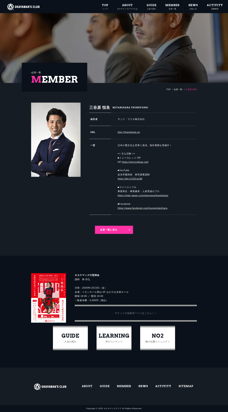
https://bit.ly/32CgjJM (130, 179)
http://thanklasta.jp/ (129, 132)
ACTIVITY (163, 386)
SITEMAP (186, 386)
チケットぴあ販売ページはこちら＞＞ (136, 313)
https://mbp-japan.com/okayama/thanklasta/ (143, 195)
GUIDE (105, 386)
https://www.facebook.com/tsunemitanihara (143, 208)
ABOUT (87, 386)
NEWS (143, 386)
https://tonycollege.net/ (135, 162)
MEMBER (124, 386)
